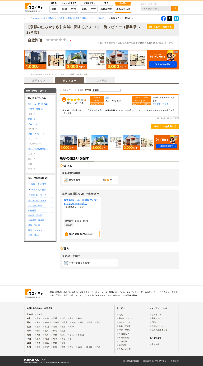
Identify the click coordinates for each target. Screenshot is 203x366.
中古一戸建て (83, 74)
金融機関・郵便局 (36, 220)
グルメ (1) (32, 124)
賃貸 (53, 9)
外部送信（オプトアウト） (155, 361)
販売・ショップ (35, 230)
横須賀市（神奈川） (162, 104)
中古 (73, 9)
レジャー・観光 (35, 205)
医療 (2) (31, 119)
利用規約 (156, 318)
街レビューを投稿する (160, 26)
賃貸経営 (123, 345)
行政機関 (32, 210)
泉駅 (107, 97)
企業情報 (175, 361)
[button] (101, 59)
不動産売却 (106, 9)
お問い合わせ (158, 326)
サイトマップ (158, 314)
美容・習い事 (34, 225)
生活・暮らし (34, 235)
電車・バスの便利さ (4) (38, 149)
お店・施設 (100, 80)
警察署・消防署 (35, 215)
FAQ (154, 322)
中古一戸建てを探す (79, 263)
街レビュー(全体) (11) (38, 104)
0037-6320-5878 (79, 234)
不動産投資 (124, 338)
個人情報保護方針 (131, 361)
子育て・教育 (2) (35, 109)
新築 (64, 9)
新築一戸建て (125, 326)
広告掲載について (159, 330)
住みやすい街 (123, 9)
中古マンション (126, 322)
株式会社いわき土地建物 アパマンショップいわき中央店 (81, 202)
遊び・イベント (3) (36, 134)
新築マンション (126, 318)
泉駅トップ (38, 80)
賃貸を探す (90, 180)
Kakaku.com (37, 362)
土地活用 (123, 341)
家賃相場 (156, 344)
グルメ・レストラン (37, 200)
